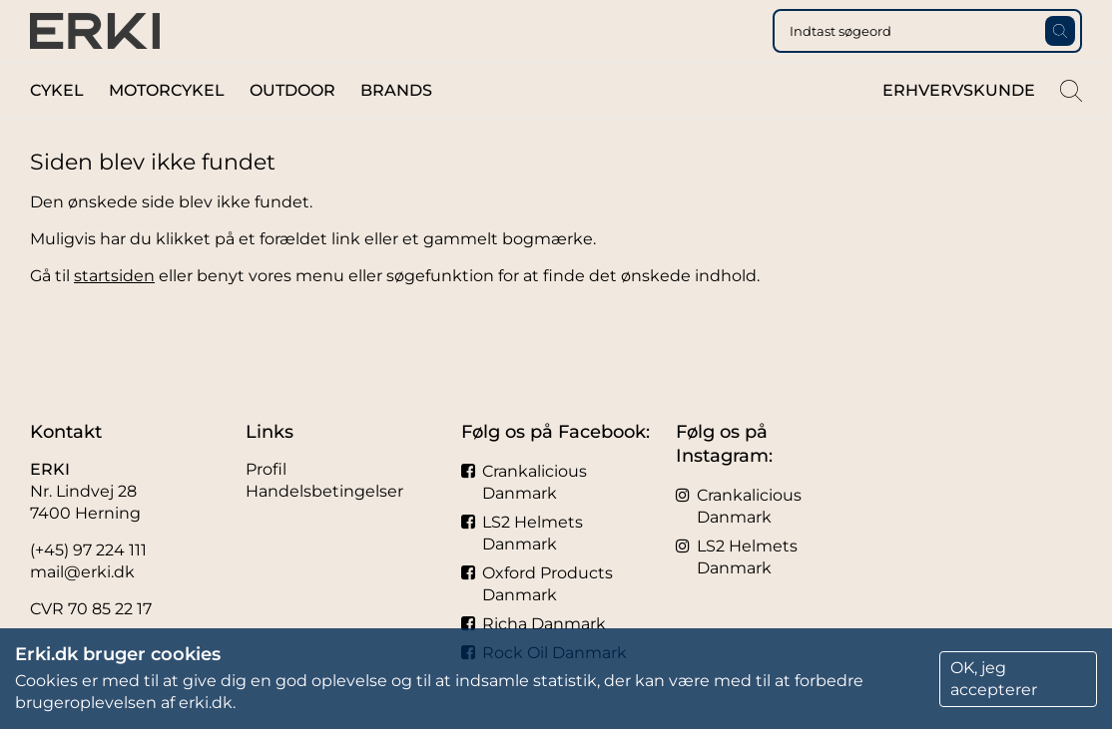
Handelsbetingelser (324, 491)
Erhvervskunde (958, 128)
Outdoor (292, 128)
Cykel (57, 128)
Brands (396, 128)
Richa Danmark (533, 623)
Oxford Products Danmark (537, 583)
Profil (266, 469)
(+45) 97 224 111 (88, 550)
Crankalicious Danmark (524, 482)
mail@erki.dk (82, 571)
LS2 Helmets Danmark (522, 533)
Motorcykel (167, 128)
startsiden (114, 313)
